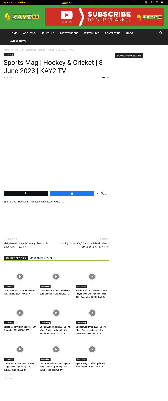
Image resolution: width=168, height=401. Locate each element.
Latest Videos (69, 33)
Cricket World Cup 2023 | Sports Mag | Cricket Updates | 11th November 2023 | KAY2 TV (91, 330)
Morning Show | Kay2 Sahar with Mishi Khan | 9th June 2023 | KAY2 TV (84, 245)
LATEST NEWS (18, 40)
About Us (29, 33)
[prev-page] (6, 376)
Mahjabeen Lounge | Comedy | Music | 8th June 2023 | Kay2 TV (26, 245)
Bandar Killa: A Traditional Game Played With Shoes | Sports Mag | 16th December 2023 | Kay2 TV (91, 293)
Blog (129, 33)
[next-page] (11, 376)
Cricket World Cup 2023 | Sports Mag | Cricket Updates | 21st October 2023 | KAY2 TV (19, 366)
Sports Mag (17, 49)
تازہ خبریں (67, 2)
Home (13, 33)
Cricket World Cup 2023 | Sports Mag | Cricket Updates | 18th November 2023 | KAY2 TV (55, 330)
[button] (161, 33)
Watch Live (91, 33)
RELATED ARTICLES (16, 258)
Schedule (48, 33)
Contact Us (112, 33)
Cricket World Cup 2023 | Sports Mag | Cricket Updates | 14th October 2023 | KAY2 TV (55, 366)
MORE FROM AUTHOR (41, 258)
